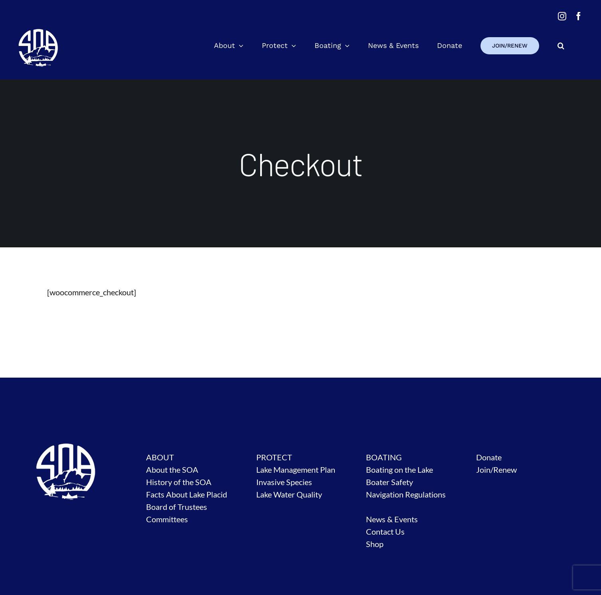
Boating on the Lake (399, 469)
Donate (489, 457)
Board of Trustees (176, 506)
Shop (375, 544)
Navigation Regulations (406, 494)
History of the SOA (179, 482)
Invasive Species (284, 482)
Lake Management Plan (295, 469)
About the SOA (172, 469)
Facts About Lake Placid (186, 494)
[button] (561, 45)
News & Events (392, 519)
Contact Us (385, 531)
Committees (167, 519)
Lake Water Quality (289, 494)
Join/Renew (496, 469)
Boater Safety (389, 482)
